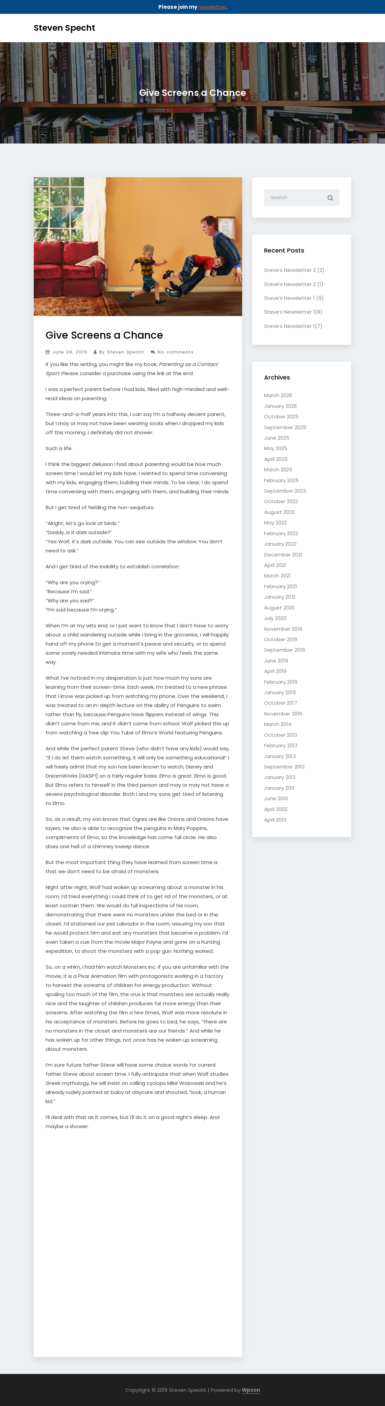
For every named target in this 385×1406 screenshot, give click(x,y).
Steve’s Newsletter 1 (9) (294, 298)
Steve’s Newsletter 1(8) (293, 311)
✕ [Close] (378, 7)
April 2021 (275, 565)
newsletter (212, 6)
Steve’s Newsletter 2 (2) (294, 270)
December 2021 (283, 554)
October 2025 (281, 416)
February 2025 (281, 480)
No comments (172, 352)
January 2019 (280, 692)
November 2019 (283, 628)
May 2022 (275, 522)
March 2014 (277, 724)
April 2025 (276, 459)
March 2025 (278, 469)
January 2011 (279, 787)
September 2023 (285, 490)
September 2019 (284, 649)
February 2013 (281, 745)
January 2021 (280, 596)
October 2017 (280, 702)
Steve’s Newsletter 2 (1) (294, 284)
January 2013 (280, 756)
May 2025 (275, 448)
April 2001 (275, 819)
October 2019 (280, 639)
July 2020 (275, 618)
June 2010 (276, 798)
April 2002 (275, 809)
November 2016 (283, 713)
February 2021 (280, 586)
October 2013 (280, 734)
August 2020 (279, 607)
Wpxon (251, 1390)
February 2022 (281, 533)
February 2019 (281, 681)
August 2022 (279, 512)
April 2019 (275, 671)
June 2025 (276, 437)
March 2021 (277, 575)
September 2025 (285, 427)
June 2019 (276, 660)
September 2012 (284, 766)
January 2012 (280, 777)
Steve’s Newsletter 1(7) (293, 326)
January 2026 (280, 406)
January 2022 (280, 543)
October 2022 (281, 501)
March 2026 (278, 395)
